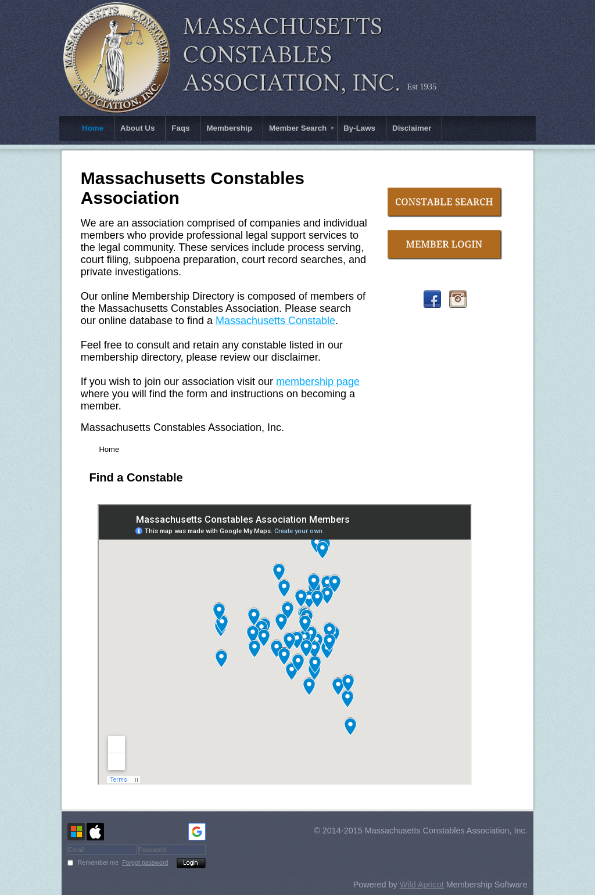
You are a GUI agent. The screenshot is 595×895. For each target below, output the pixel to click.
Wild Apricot (422, 884)
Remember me (98, 862)
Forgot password (145, 862)
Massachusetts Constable (275, 320)
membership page (318, 381)
